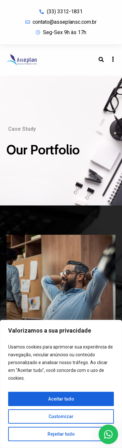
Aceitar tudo (61, 399)
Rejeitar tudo (61, 434)
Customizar (61, 416)
